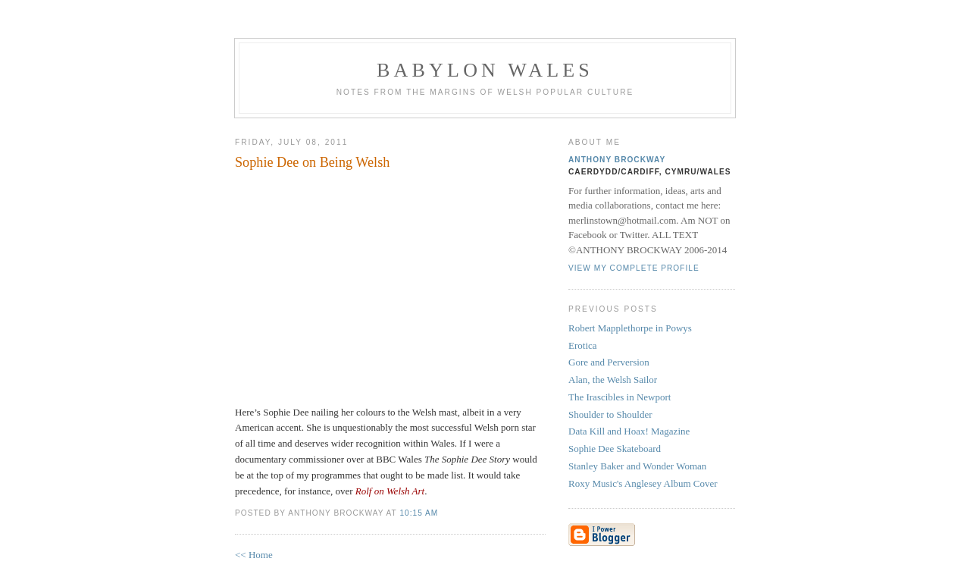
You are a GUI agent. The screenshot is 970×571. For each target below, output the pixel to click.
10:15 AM (418, 513)
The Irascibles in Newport (619, 397)
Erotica (582, 345)
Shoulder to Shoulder (610, 414)
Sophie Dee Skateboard (614, 448)
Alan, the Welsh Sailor (612, 379)
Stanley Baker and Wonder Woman (637, 466)
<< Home (254, 554)
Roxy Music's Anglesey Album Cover (643, 483)
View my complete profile (633, 268)
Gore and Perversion (608, 362)
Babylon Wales (485, 70)
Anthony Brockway (616, 159)
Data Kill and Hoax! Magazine (629, 431)
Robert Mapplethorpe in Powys (630, 328)
